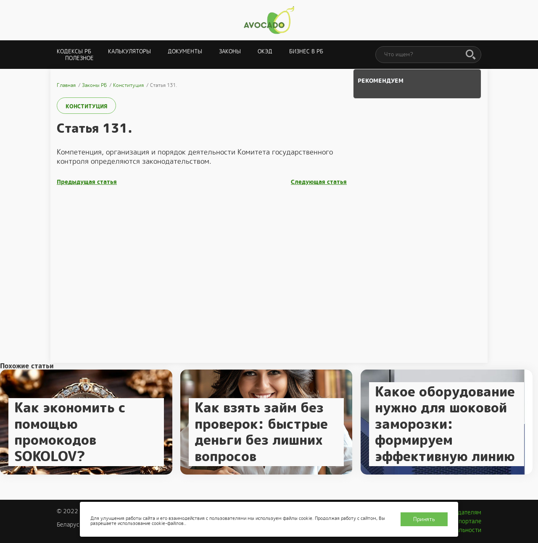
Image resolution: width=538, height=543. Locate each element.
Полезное (79, 58)
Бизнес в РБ (306, 51)
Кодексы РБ (74, 51)
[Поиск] (471, 55)
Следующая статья (319, 182)
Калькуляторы (129, 51)
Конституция (86, 106)
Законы (230, 51)
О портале (467, 521)
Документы (185, 51)
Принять (424, 519)
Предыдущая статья (87, 182)
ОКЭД (265, 51)
